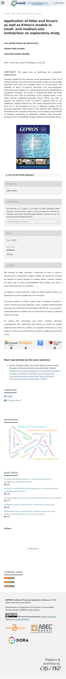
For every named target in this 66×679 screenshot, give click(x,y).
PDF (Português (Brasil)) (21, 175)
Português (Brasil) (14, 400)
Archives (16, 14)
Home (7, 14)
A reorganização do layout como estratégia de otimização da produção (33, 498)
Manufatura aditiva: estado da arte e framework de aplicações (29, 504)
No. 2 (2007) (27, 14)
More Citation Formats (18, 221)
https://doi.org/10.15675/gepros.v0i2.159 (27, 62)
